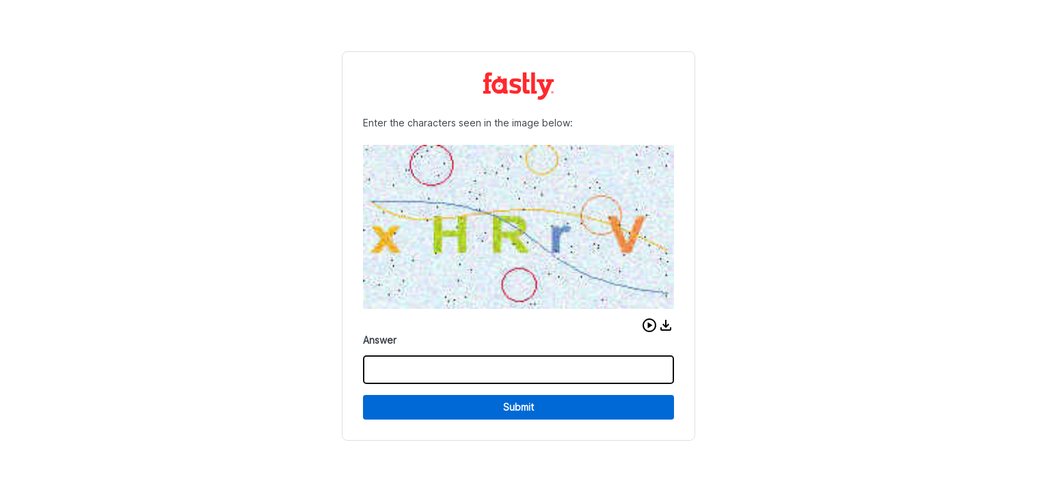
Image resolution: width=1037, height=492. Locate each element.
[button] (649, 325)
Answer (379, 340)
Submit (518, 407)
